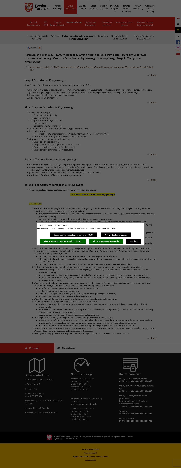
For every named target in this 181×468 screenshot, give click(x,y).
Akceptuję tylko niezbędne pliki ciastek (63, 241)
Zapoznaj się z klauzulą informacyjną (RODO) (73, 235)
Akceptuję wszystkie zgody (106, 241)
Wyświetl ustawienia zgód (116, 235)
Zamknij (133, 241)
